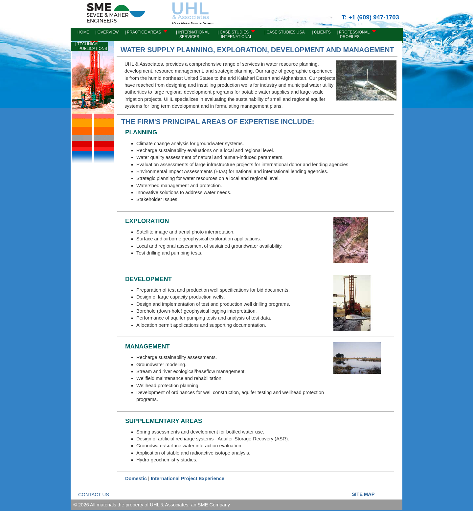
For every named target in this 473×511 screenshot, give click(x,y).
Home (80, 32)
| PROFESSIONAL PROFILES (355, 34)
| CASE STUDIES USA (282, 32)
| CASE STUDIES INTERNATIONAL (235, 34)
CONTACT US (93, 494)
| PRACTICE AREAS (145, 32)
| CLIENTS (320, 32)
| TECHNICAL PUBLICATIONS (89, 46)
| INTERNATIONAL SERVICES (192, 34)
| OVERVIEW (106, 32)
